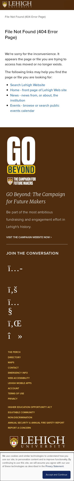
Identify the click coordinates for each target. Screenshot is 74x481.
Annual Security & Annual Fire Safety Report (36, 423)
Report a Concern (19, 428)
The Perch (14, 352)
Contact (13, 367)
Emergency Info (18, 373)
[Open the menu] (68, 5)
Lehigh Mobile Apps (19, 383)
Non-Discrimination (20, 417)
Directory (14, 357)
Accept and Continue (56, 474)
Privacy (12, 399)
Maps (11, 362)
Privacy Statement (54, 466)
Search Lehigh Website (27, 84)
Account (13, 388)
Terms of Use (16, 393)
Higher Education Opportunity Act (30, 407)
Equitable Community (21, 412)
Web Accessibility (19, 378)
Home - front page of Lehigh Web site (38, 89)
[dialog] (37, 467)
